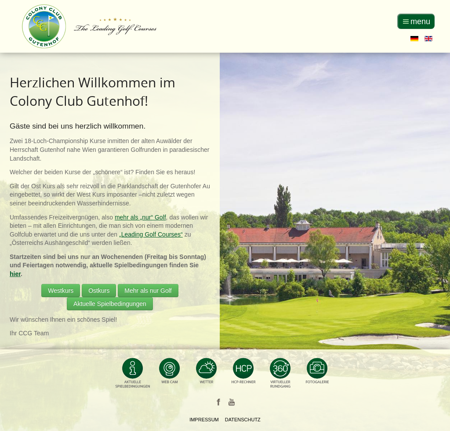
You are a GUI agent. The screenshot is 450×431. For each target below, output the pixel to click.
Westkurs (60, 290)
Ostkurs (98, 290)
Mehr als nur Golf (147, 290)
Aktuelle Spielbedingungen (109, 303)
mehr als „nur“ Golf (140, 217)
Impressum (204, 419)
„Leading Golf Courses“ (151, 234)
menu (420, 21)
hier (15, 273)
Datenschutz (243, 419)
